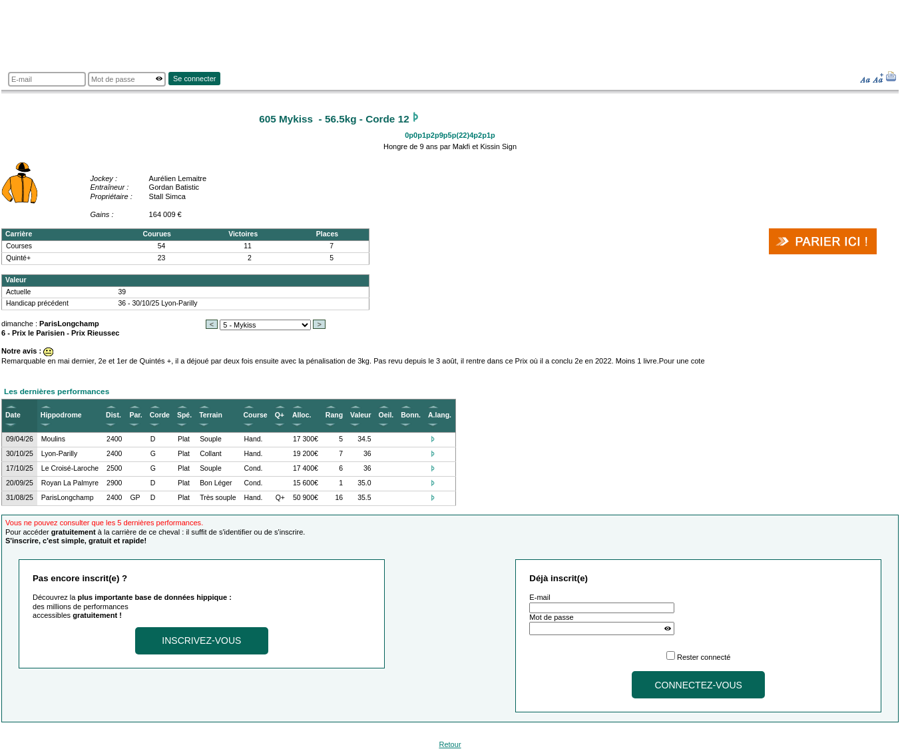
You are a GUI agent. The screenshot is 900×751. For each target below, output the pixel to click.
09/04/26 (19, 439)
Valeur (360, 415)
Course (256, 415)
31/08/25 (19, 497)
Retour (450, 744)
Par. (135, 415)
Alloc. (302, 415)
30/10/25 (19, 453)
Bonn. (411, 415)
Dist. (113, 415)
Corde (160, 415)
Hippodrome (61, 415)
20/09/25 (19, 483)
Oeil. (386, 415)
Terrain (210, 415)
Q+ (279, 415)
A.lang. (439, 415)
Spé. (184, 415)
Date (13, 415)
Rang (334, 415)
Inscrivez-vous (201, 640)
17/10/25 (19, 468)
